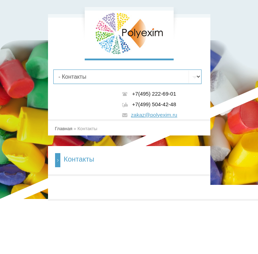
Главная (63, 128)
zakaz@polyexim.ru (154, 115)
